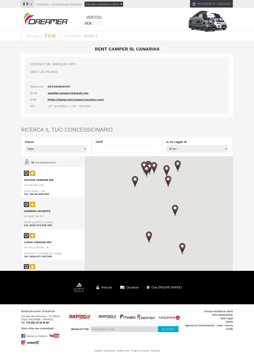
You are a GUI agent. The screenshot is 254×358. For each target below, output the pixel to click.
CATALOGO (214, 3)
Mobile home (123, 351)
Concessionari (66, 4)
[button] (175, 211)
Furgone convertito (140, 351)
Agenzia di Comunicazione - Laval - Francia (209, 325)
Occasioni (155, 351)
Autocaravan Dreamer (46, 19)
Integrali (98, 351)
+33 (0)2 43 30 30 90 (37, 322)
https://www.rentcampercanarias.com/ (76, 99)
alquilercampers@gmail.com (68, 93)
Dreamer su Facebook (34, 336)
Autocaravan (109, 351)
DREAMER (40, 36)
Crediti (229, 329)
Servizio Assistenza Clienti (104, 4)
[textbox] (126, 148)
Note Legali (226, 318)
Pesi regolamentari (222, 314)
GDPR (229, 321)
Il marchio (42, 4)
